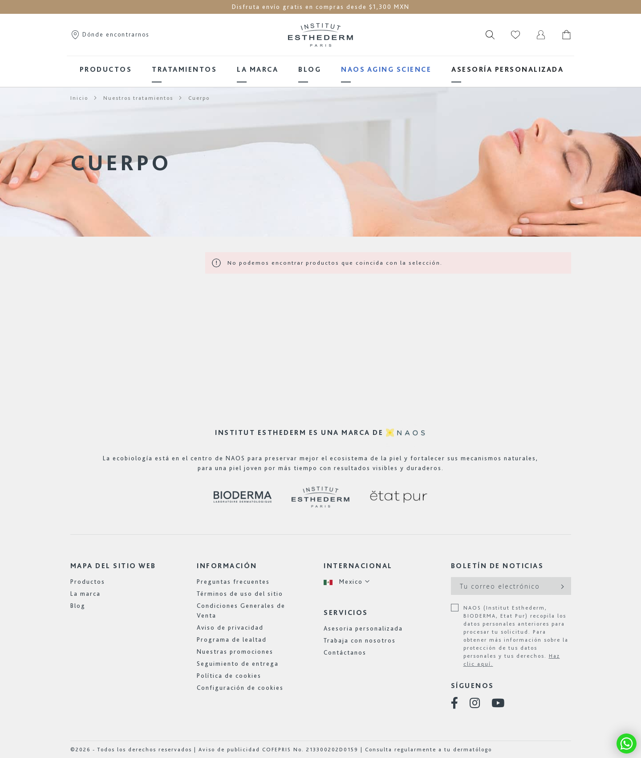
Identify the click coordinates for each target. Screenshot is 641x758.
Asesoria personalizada (363, 628)
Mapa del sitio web (113, 565)
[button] (347, 582)
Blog (77, 605)
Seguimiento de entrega (238, 663)
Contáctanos (345, 652)
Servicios (346, 612)
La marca (85, 593)
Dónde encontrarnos (109, 34)
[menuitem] (106, 69)
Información (227, 565)
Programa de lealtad (232, 639)
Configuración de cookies (240, 687)
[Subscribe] (561, 586)
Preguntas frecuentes (233, 581)
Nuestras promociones (235, 651)
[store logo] (320, 35)
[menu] (320, 69)
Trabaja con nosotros (360, 640)
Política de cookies (229, 675)
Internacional (358, 565)
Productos (87, 581)
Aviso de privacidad (230, 627)
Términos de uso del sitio (240, 593)
